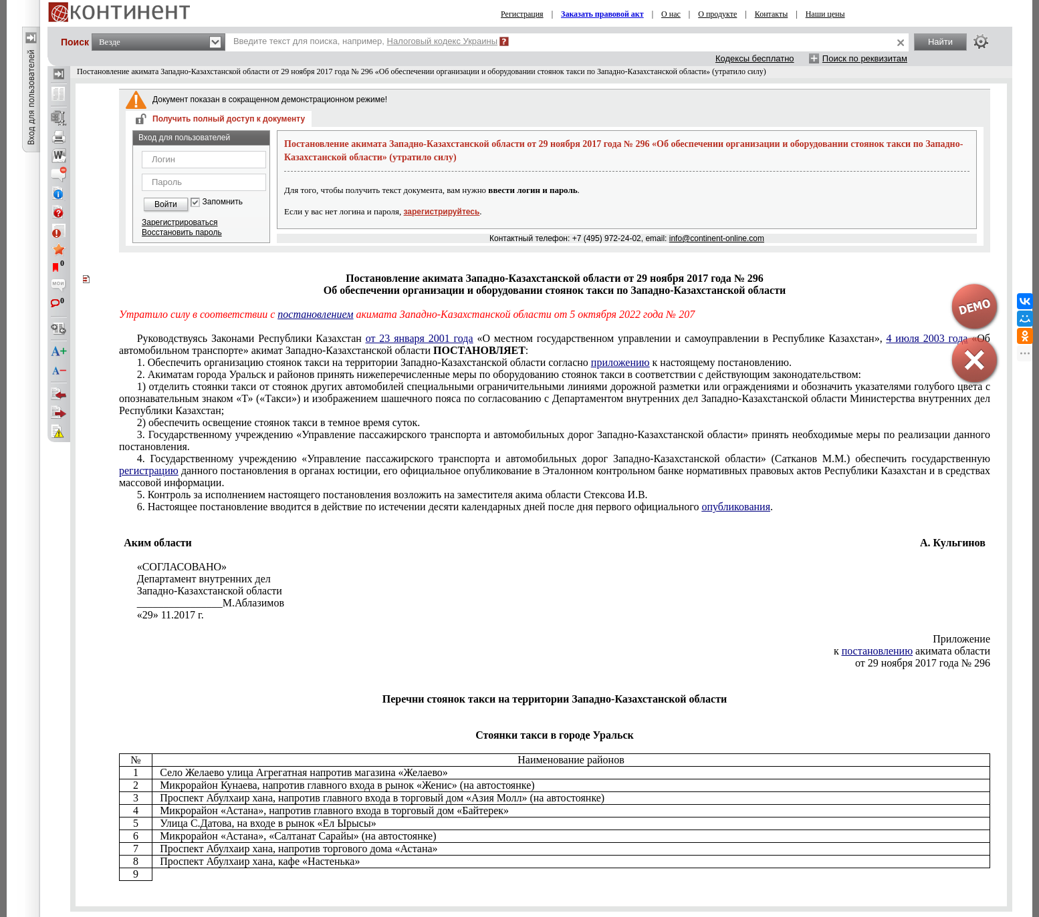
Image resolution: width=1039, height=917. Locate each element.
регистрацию (149, 470)
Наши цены (825, 14)
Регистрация (522, 14)
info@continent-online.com (716, 238)
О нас (671, 14)
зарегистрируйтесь (442, 211)
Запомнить (223, 202)
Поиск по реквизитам (864, 58)
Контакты (771, 14)
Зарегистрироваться (179, 222)
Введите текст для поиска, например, (365, 41)
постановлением (315, 314)
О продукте (717, 14)
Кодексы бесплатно (754, 58)
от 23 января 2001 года (419, 338)
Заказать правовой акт (602, 14)
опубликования (735, 506)
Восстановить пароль (182, 232)
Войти (165, 204)
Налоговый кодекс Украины (442, 41)
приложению (620, 362)
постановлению (877, 651)
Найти (940, 42)
